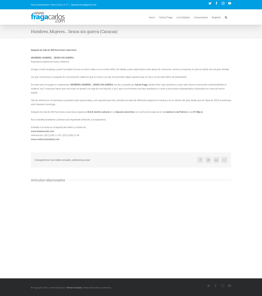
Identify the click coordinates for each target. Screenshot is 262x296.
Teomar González (74, 287)
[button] (226, 17)
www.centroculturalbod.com (45, 139)
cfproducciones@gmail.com (83, 4)
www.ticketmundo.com (42, 131)
